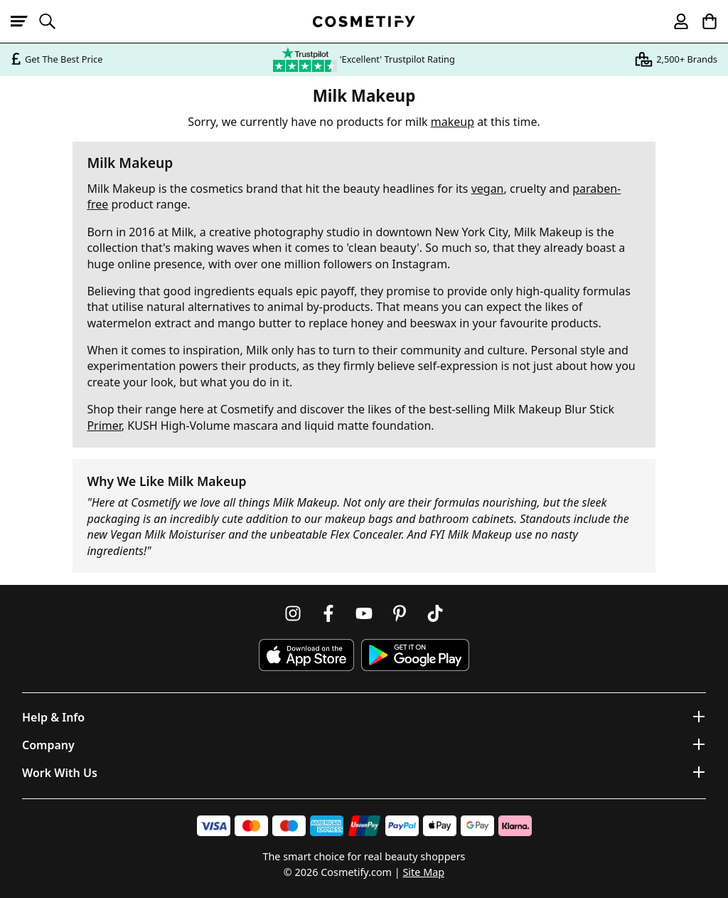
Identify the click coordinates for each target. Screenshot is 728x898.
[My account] (674, 21)
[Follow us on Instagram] (293, 613)
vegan (487, 188)
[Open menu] (25, 21)
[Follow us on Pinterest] (399, 613)
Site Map (423, 872)
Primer (104, 425)
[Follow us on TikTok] (435, 613)
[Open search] (53, 21)
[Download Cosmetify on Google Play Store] (415, 655)
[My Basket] (703, 21)
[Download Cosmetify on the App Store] (306, 655)
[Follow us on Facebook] (328, 613)
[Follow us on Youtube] (364, 613)
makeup (452, 122)
